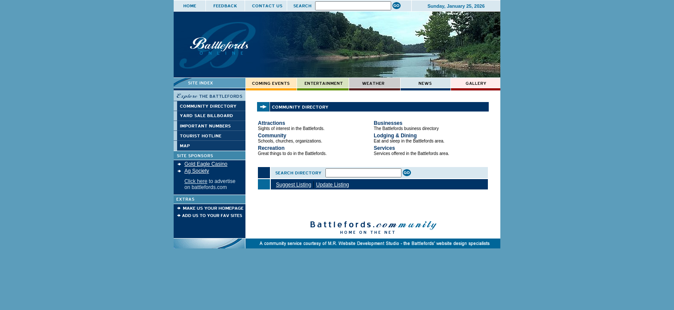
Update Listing (332, 185)
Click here (195, 181)
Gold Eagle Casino (205, 164)
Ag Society (196, 171)
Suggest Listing (293, 185)
